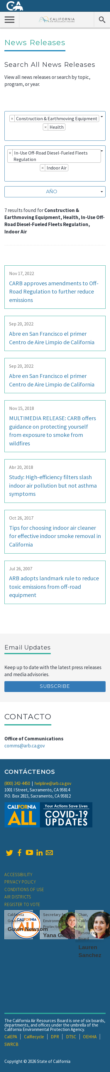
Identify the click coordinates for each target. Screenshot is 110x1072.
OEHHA (90, 1036)
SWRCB (11, 1044)
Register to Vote (22, 904)
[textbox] (53, 192)
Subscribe (55, 686)
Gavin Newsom (28, 929)
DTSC (71, 1036)
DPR (55, 1036)
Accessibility (18, 874)
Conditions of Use (24, 889)
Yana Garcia (59, 935)
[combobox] (55, 126)
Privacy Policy (20, 882)
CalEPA (10, 1036)
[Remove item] (12, 118)
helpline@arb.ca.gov (53, 783)
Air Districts (17, 897)
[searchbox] (9, 135)
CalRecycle (34, 1036)
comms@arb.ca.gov (24, 745)
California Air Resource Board (56, 19)
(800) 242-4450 (17, 783)
